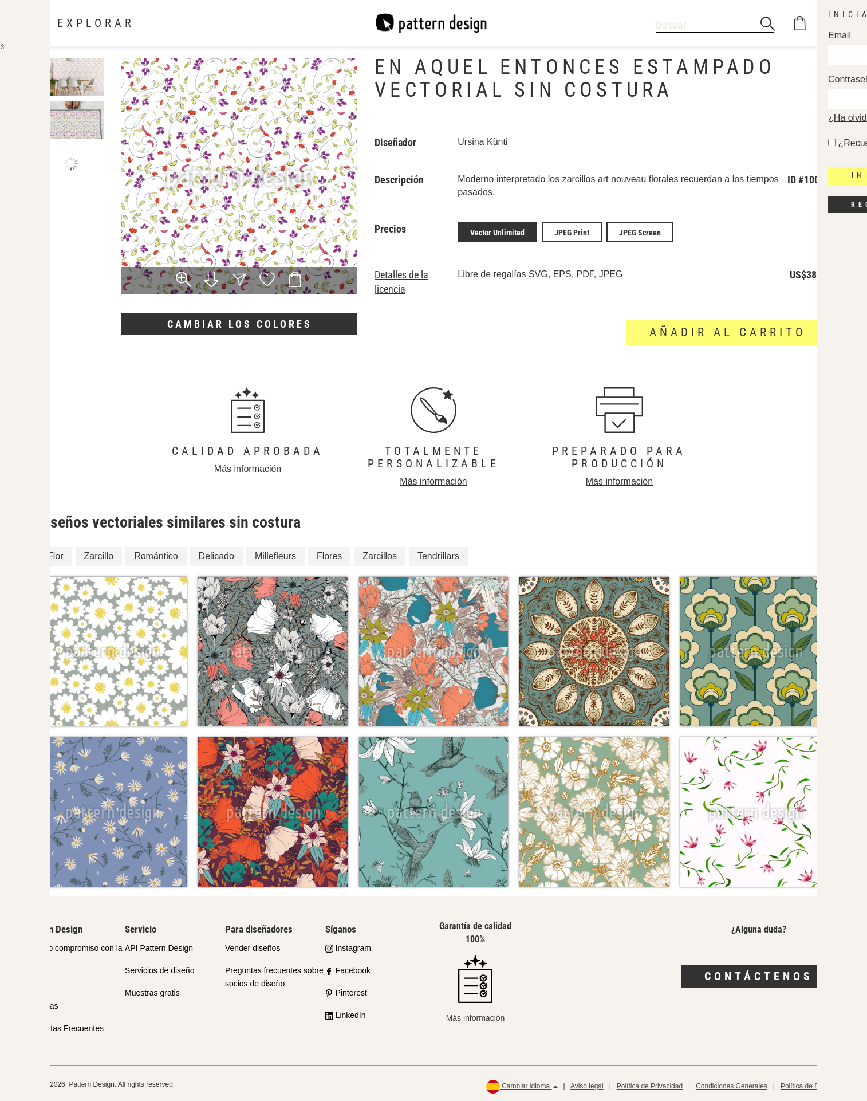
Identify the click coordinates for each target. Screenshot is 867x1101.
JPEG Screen (640, 231)
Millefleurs (275, 554)
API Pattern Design (159, 946)
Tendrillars (438, 554)
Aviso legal (587, 1084)
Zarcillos (379, 554)
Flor (56, 554)
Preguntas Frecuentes (64, 1026)
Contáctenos (758, 974)
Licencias (41, 1003)
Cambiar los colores (239, 324)
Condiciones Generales (731, 1084)
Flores (329, 554)
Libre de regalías (492, 272)
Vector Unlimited (497, 231)
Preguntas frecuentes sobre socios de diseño (274, 975)
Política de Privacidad (650, 1084)
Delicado (216, 554)
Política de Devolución (815, 1084)
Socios (37, 981)
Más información (247, 467)
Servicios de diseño (159, 968)
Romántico (156, 554)
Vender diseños (253, 946)
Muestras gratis (152, 991)
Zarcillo (99, 554)
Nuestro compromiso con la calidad (73, 953)
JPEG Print (571, 231)
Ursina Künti (482, 142)
